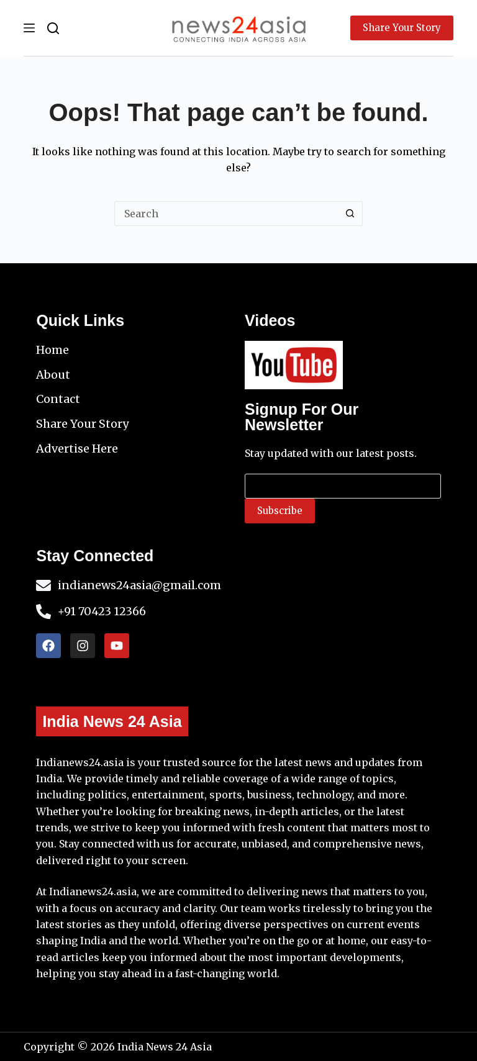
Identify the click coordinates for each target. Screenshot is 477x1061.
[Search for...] (226, 213)
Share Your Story (402, 28)
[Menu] (29, 28)
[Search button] (350, 213)
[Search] (53, 28)
